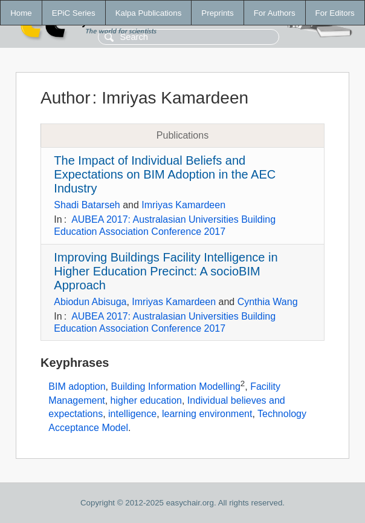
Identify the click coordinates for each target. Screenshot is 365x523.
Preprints (217, 13)
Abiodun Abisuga (90, 302)
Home (21, 13)
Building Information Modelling (176, 387)
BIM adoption (76, 387)
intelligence (132, 414)
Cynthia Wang (267, 302)
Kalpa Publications (148, 13)
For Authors (275, 13)
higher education (146, 400)
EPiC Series (73, 13)
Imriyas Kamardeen (183, 205)
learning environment (207, 414)
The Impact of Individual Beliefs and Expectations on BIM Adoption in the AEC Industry (165, 174)
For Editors (335, 13)
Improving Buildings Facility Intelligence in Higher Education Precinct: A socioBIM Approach (165, 271)
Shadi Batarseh (87, 205)
